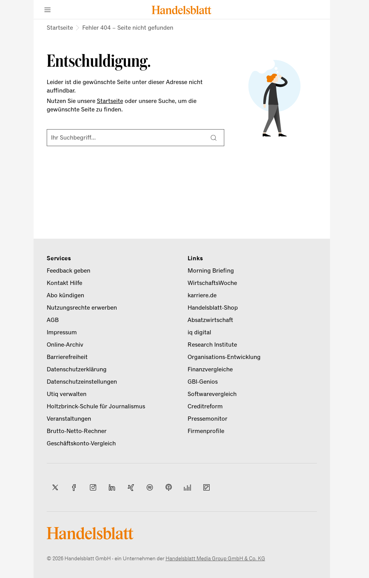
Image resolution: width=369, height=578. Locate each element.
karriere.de (202, 295)
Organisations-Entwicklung (224, 357)
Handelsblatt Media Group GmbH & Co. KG (215, 558)
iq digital (199, 332)
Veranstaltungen (69, 419)
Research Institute (212, 344)
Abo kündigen (65, 295)
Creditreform (205, 406)
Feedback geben (68, 270)
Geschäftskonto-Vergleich (81, 443)
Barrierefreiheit (67, 357)
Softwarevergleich (212, 394)
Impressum (62, 332)
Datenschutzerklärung (77, 369)
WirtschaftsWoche (212, 283)
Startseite (60, 28)
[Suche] (214, 137)
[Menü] (47, 9)
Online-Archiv (65, 344)
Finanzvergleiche (210, 369)
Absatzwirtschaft (210, 320)
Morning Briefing (211, 270)
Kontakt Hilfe (64, 283)
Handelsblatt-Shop (213, 307)
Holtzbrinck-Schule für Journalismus (96, 406)
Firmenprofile (206, 431)
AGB (53, 320)
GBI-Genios (203, 381)
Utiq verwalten (66, 394)
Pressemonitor (207, 419)
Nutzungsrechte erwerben (82, 307)
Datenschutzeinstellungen (82, 381)
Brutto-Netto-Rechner (77, 431)
